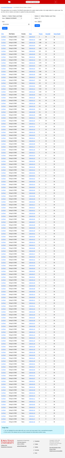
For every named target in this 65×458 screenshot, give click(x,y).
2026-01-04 (32, 314)
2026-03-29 (32, 228)
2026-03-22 (32, 178)
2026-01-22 (32, 91)
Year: (36, 21)
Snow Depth (57, 34)
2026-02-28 (32, 167)
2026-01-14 (32, 335)
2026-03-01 (32, 175)
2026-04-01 (32, 233)
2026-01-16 (32, 97)
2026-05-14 (32, 294)
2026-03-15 (32, 120)
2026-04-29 (32, 283)
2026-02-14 (32, 410)
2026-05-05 (32, 94)
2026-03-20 (32, 213)
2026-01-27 (32, 366)
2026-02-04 (32, 369)
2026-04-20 (32, 256)
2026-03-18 (32, 129)
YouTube (36, 450)
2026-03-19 (32, 216)
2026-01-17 (32, 146)
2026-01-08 (32, 326)
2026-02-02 (32, 86)
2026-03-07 (32, 36)
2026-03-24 (32, 190)
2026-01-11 (32, 117)
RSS (35, 453)
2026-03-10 (32, 393)
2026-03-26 (32, 181)
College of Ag (4, 445)
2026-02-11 (32, 398)
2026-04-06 (32, 248)
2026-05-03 (32, 265)
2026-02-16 (32, 421)
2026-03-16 (32, 57)
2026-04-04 (32, 45)
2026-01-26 (32, 343)
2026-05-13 (32, 126)
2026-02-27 (32, 419)
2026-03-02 (32, 172)
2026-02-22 (32, 158)
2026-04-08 (32, 112)
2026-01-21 (32, 100)
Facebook (36, 441)
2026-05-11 (32, 300)
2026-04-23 (32, 271)
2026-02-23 (32, 164)
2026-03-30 (32, 199)
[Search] (33, 2)
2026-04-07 (32, 222)
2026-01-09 (32, 42)
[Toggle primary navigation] (55, 2)
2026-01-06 (32, 320)
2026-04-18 (32, 71)
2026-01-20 (32, 346)
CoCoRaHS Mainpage (6, 7)
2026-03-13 (32, 207)
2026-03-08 (32, 196)
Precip (41, 34)
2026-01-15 (32, 340)
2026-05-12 (32, 306)
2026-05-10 (32, 280)
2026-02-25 (32, 161)
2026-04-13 (32, 77)
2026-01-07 (32, 323)
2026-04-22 (32, 239)
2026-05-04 (32, 268)
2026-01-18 (32, 103)
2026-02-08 (32, 372)
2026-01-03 (32, 311)
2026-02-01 (32, 364)
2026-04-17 (32, 254)
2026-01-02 (32, 309)
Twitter (35, 444)
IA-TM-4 (3, 36)
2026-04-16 (32, 48)
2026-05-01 (32, 141)
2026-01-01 (32, 303)
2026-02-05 (32, 384)
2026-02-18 (32, 387)
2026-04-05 (32, 251)
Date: (3, 21)
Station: (36, 18)
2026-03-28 (32, 225)
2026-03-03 (32, 135)
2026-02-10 (32, 395)
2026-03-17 (32, 204)
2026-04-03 (32, 51)
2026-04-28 (32, 74)
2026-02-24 (32, 155)
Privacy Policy (52, 449)
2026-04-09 (32, 144)
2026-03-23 (32, 201)
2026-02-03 (32, 109)
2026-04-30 (32, 285)
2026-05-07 (32, 274)
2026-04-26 (32, 262)
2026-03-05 (32, 404)
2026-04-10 (32, 39)
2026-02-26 (32, 115)
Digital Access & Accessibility (55, 451)
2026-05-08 (32, 288)
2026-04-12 (32, 259)
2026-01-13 (32, 329)
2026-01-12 (32, 332)
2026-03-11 (32, 123)
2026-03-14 (32, 184)
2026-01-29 (32, 352)
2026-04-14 (32, 242)
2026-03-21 (32, 170)
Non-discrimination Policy (55, 447)
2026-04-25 (32, 236)
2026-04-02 (32, 65)
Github (35, 447)
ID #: (2, 34)
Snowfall (48, 34)
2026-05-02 (32, 277)
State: (3, 18)
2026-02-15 (32, 407)
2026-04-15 (32, 60)
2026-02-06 (32, 355)
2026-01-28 (32, 361)
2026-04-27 (32, 80)
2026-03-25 (32, 219)
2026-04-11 (32, 245)
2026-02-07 (32, 378)
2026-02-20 (32, 62)
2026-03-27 (32, 152)
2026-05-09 (32, 297)
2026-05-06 (32, 291)
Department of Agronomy (6, 447)
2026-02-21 (32, 381)
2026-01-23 (32, 358)
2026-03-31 (32, 83)
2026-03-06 (32, 54)
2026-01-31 (32, 375)
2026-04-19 (32, 230)
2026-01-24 (32, 338)
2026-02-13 (32, 401)
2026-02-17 (32, 416)
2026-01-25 (32, 149)
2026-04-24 (32, 68)
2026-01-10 (32, 132)
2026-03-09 (32, 193)
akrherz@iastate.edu (21, 446)
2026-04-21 (32, 210)
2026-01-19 (32, 106)
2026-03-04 (32, 187)
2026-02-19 (32, 413)
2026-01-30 (32, 349)
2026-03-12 (32, 89)
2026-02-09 (32, 390)
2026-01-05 (32, 317)
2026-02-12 (32, 138)
